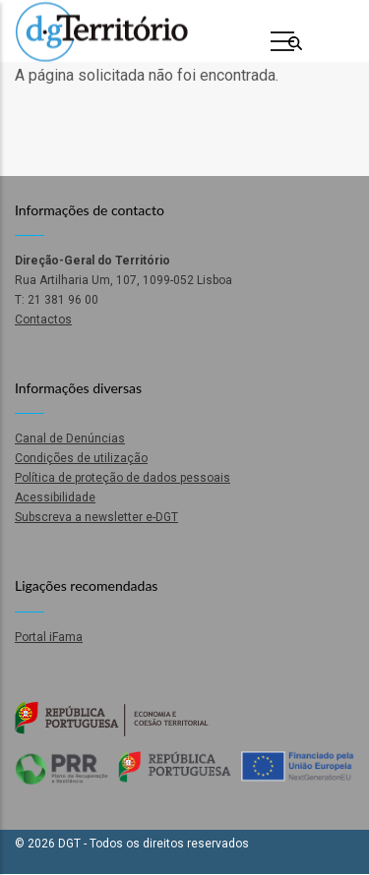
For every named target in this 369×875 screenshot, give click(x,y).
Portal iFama (49, 637)
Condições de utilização (81, 458)
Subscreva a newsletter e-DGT (96, 517)
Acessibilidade (55, 497)
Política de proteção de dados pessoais (122, 478)
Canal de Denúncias (70, 438)
